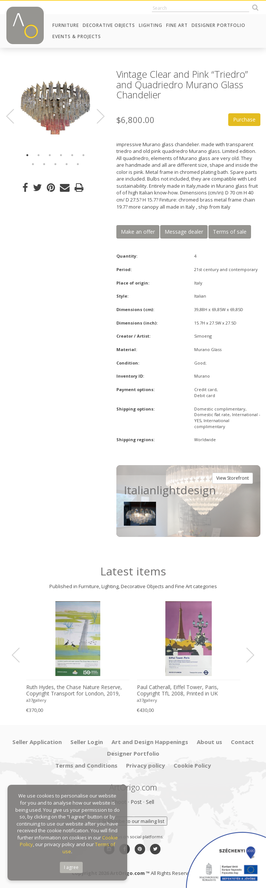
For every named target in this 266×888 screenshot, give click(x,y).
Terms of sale (230, 231)
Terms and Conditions (86, 765)
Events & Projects (76, 36)
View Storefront (232, 478)
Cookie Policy (192, 765)
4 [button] (61, 155)
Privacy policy (145, 765)
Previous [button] (14, 116)
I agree (71, 867)
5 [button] (72, 155)
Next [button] (96, 116)
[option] (55, 107)
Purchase (244, 119)
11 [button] (78, 164)
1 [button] (27, 155)
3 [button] (49, 155)
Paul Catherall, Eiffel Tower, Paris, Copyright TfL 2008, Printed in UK (177, 690)
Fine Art (177, 25)
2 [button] (38, 155)
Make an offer (138, 231)
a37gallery (36, 700)
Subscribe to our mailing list (133, 821)
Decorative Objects (109, 25)
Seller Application (37, 742)
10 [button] (66, 164)
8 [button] (44, 164)
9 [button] (55, 164)
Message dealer (184, 231)
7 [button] (33, 164)
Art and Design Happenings (149, 742)
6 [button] (83, 155)
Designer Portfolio (218, 25)
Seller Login (86, 742)
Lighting (150, 25)
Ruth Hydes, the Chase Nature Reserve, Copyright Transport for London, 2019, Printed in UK (74, 690)
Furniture (65, 25)
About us (209, 742)
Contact (242, 742)
